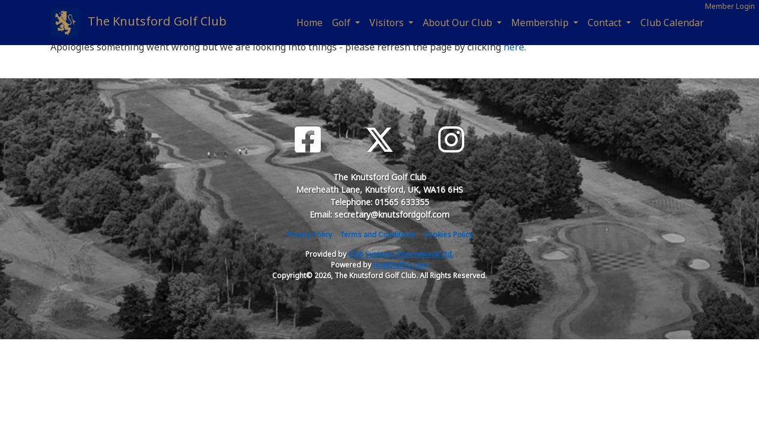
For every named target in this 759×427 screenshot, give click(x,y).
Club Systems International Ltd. (401, 254)
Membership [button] (541, 22)
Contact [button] (606, 22)
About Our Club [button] (459, 22)
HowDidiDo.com (400, 265)
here (513, 46)
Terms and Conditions (378, 235)
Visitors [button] (387, 22)
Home (309, 22)
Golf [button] (342, 22)
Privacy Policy (309, 235)
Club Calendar (672, 22)
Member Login (730, 6)
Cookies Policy (448, 235)
